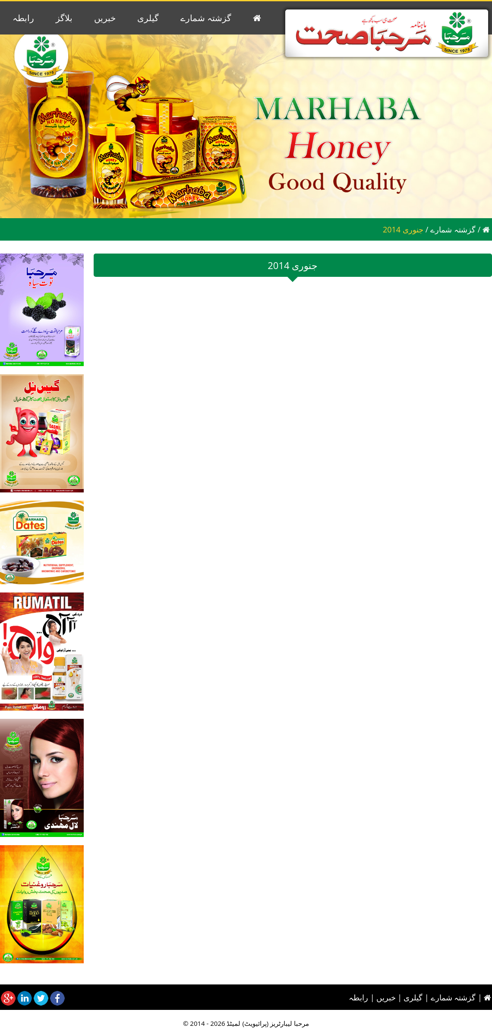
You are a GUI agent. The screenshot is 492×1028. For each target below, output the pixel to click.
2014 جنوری (403, 229)
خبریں (105, 18)
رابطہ (23, 18)
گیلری (148, 18)
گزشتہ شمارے (205, 18)
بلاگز (64, 18)
